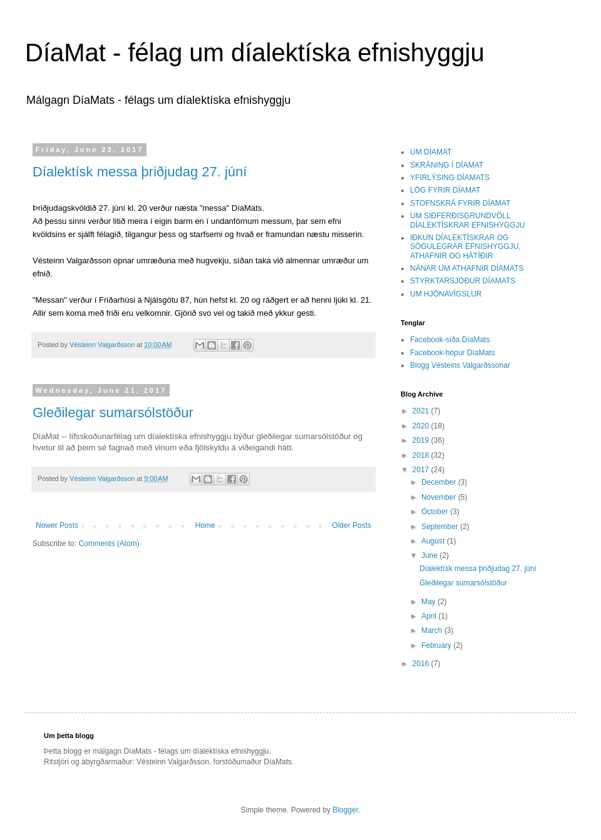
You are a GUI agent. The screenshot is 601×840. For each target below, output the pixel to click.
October (435, 511)
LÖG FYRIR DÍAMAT (445, 190)
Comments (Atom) (108, 543)
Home (205, 525)
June (430, 555)
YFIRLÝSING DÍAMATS (450, 177)
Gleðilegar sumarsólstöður (113, 412)
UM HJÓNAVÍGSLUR (445, 294)
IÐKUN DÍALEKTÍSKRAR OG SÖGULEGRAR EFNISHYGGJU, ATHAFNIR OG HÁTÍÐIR (465, 246)
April (429, 616)
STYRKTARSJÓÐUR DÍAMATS (462, 280)
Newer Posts (57, 525)
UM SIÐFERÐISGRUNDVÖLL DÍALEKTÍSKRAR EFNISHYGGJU (467, 220)
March (432, 630)
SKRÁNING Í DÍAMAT (446, 165)
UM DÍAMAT (430, 152)
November (439, 497)
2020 (422, 426)
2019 (422, 440)
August (434, 541)
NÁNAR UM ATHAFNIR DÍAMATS (467, 268)
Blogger (345, 810)
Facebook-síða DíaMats (450, 339)
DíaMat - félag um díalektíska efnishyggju (255, 52)
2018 (422, 455)
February (437, 645)
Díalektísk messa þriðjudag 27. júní (140, 172)
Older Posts (351, 525)
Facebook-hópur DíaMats (452, 352)
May (429, 601)
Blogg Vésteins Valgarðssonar (460, 365)
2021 (422, 411)
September (440, 526)
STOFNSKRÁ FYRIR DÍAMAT (460, 203)
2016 (422, 663)
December (439, 482)
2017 (422, 469)
